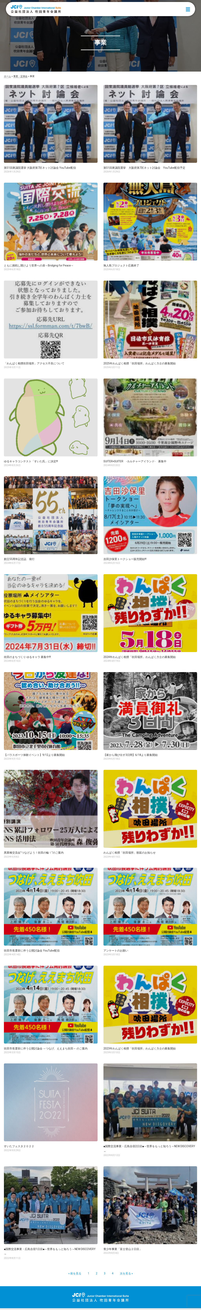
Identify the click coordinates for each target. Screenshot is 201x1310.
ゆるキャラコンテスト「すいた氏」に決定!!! (31, 461)
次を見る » (126, 1273)
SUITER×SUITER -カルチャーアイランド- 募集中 (134, 461)
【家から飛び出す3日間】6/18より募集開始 (130, 754)
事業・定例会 (20, 76)
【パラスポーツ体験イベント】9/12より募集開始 (34, 754)
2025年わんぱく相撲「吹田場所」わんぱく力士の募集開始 (139, 363)
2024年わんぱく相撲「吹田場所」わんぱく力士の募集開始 (139, 657)
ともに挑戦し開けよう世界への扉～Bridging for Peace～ (39, 265)
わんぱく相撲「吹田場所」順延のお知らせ (129, 852)
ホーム (7, 76)
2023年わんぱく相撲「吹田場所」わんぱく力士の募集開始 (139, 1048)
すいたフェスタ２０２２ (19, 1146)
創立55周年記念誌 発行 (19, 559)
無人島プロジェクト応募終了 (121, 265)
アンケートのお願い (115, 950)
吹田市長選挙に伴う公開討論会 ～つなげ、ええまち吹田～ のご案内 (46, 1048)
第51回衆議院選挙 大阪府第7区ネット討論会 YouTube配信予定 (144, 167)
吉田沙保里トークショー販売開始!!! (124, 559)
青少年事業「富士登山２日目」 (122, 1249)
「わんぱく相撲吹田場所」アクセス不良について (34, 363)
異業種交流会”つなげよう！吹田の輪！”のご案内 (34, 852)
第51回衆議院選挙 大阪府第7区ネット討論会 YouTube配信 (40, 167)
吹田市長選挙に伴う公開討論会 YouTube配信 (32, 950)
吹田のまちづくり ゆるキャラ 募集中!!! (27, 657)
